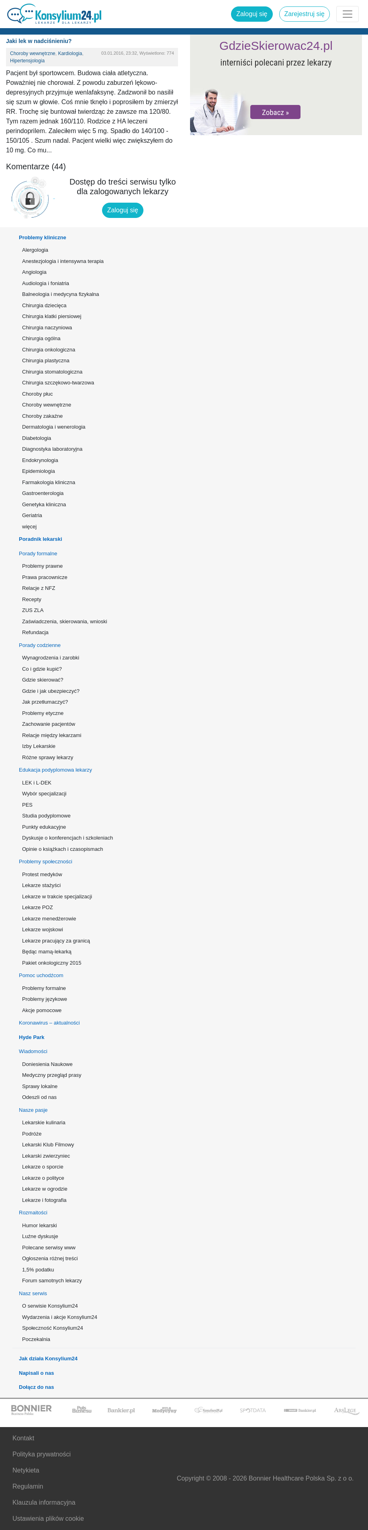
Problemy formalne (44, 988)
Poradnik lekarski (40, 539)
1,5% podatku (38, 1270)
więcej (29, 527)
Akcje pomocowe (41, 1010)
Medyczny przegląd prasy (51, 1075)
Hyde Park (32, 1037)
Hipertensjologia (27, 61)
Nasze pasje (33, 1110)
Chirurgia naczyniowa (47, 327)
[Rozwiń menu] (347, 14)
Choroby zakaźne (42, 416)
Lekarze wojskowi (42, 929)
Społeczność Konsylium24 (52, 1328)
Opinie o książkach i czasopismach (62, 849)
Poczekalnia (36, 1339)
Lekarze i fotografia (44, 1200)
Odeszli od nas (39, 1097)
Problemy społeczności (45, 861)
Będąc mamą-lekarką (47, 952)
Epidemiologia (38, 471)
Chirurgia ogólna (41, 338)
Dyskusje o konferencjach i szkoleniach (67, 838)
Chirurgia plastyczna (46, 360)
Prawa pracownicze (44, 577)
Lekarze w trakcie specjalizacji (57, 896)
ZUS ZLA (32, 610)
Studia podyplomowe (46, 816)
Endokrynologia (40, 460)
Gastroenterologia (42, 493)
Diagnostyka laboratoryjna (52, 449)
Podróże (31, 1134)
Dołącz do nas (36, 1387)
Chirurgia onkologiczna (48, 350)
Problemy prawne (42, 566)
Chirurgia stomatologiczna (52, 372)
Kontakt (23, 1438)
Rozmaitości (33, 1213)
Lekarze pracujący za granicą (56, 941)
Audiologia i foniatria (45, 283)
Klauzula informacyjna (44, 1502)
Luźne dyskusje (40, 1236)
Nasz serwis (33, 1293)
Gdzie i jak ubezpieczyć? (51, 691)
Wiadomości (33, 1051)
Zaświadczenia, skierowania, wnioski (64, 621)
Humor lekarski (39, 1225)
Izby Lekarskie (38, 746)
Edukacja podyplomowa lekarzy (55, 770)
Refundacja (35, 632)
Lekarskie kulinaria (43, 1122)
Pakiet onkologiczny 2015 (51, 963)
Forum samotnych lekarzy (52, 1280)
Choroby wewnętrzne (32, 53)
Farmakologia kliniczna (48, 482)
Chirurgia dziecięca (44, 305)
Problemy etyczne (42, 713)
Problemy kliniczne (42, 237)
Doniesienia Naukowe (47, 1064)
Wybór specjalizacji (44, 794)
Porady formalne (38, 553)
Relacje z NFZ (38, 588)
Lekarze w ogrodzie (44, 1189)
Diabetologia (36, 438)
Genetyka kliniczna (44, 504)
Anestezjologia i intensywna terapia (63, 261)
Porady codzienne (40, 645)
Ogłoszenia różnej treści (50, 1258)
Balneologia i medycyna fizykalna (60, 294)
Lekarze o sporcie (42, 1167)
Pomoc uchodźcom (41, 975)
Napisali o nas (36, 1373)
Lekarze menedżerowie (49, 919)
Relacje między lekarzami (51, 735)
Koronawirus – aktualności (49, 1023)
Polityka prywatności (41, 1454)
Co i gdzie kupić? (42, 669)
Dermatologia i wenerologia (54, 427)
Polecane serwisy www (49, 1248)
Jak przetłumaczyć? (45, 702)
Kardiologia (70, 53)
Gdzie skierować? (42, 680)
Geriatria (32, 515)
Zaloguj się (251, 13)
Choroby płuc (37, 394)
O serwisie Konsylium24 (50, 1306)
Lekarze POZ (37, 907)
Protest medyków (42, 874)
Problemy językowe (44, 999)
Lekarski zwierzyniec (46, 1156)
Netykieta (25, 1470)
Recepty (31, 599)
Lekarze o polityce (43, 1178)
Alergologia (35, 250)
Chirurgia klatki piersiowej (51, 316)
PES (27, 805)
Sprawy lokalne (39, 1086)
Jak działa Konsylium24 (48, 1358)
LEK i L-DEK (36, 783)
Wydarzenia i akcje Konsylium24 (59, 1317)
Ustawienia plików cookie (48, 1518)
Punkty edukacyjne (44, 827)
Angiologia (34, 272)
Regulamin (27, 1486)
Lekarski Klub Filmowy (48, 1145)
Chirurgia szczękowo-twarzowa (58, 383)
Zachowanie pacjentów (48, 724)
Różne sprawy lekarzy (47, 757)
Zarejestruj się (304, 13)
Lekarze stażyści (41, 885)
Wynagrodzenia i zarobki (50, 658)
